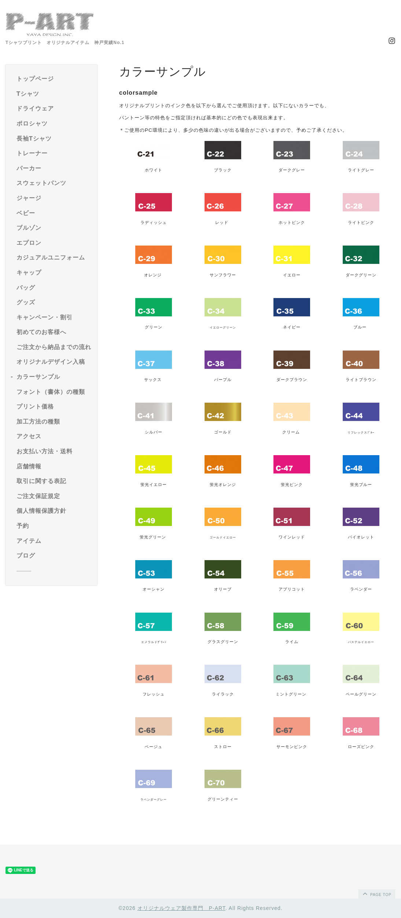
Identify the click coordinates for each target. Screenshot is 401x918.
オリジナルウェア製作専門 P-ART (181, 908)
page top (376, 893)
